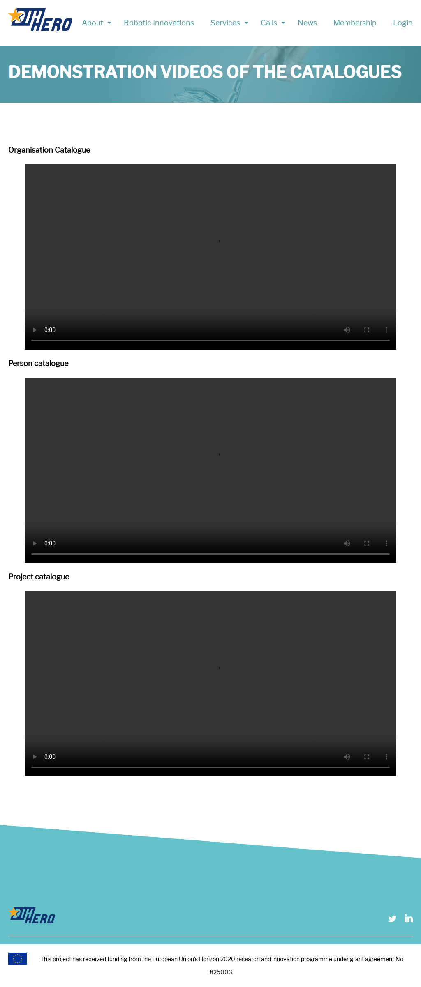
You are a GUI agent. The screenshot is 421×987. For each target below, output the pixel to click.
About (92, 22)
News (307, 22)
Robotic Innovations (159, 22)
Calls (269, 22)
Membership (355, 22)
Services (225, 22)
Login (403, 22)
